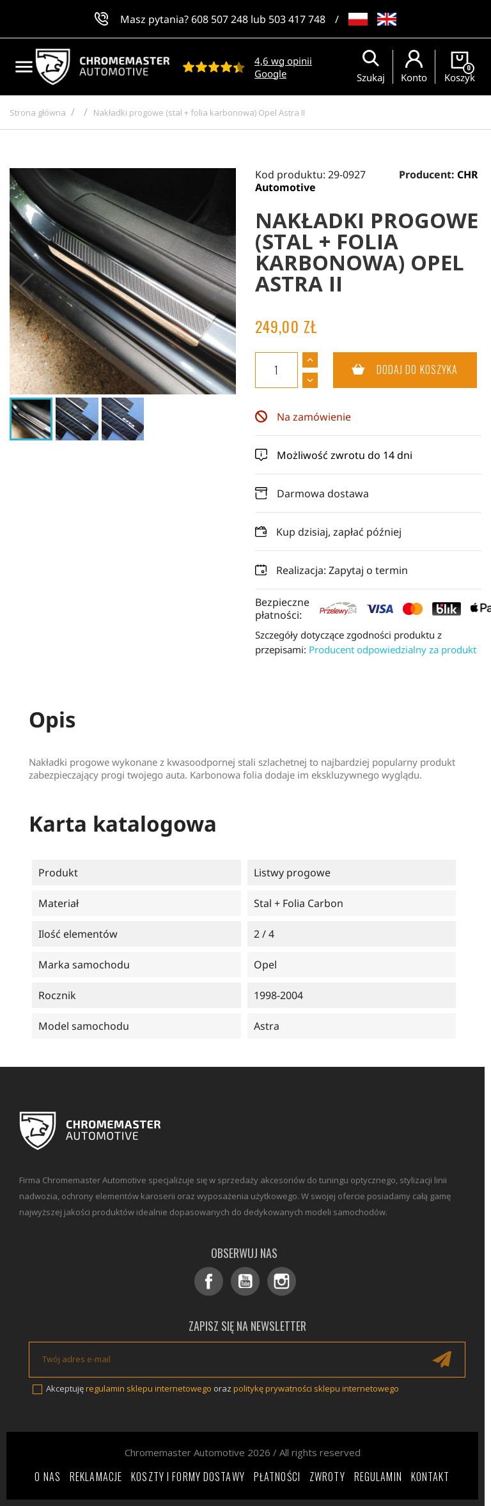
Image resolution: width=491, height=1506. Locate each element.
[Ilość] (276, 370)
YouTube (245, 1281)
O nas (48, 1476)
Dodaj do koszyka (395, 370)
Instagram (281, 1281)
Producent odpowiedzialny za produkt (392, 649)
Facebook (208, 1281)
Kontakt (430, 1476)
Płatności (277, 1476)
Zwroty (327, 1476)
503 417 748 (297, 19)
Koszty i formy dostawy (188, 1476)
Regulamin (378, 1476)
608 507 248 (219, 19)
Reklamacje (96, 1476)
